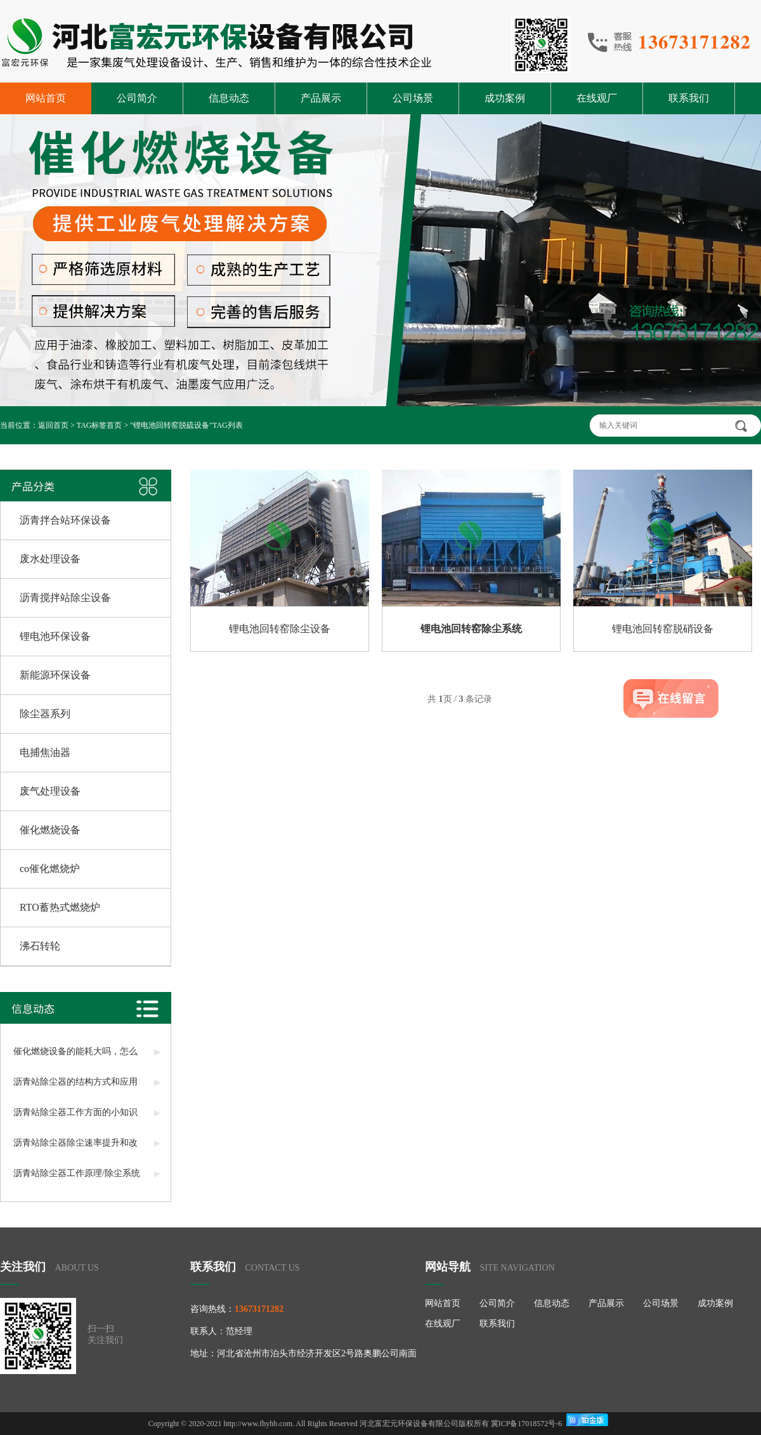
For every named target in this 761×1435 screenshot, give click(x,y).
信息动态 (229, 98)
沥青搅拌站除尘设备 (65, 597)
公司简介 (137, 98)
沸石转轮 (40, 946)
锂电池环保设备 (55, 636)
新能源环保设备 (55, 675)
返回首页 (53, 425)
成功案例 (505, 98)
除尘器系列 (45, 713)
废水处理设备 (50, 558)
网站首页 (45, 98)
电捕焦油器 (45, 752)
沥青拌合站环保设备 (65, 520)
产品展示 (321, 98)
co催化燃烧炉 (50, 868)
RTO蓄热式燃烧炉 (60, 907)
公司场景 (413, 98)
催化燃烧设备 (50, 829)
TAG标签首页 (99, 425)
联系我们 (688, 98)
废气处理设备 (50, 791)
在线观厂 (596, 98)
